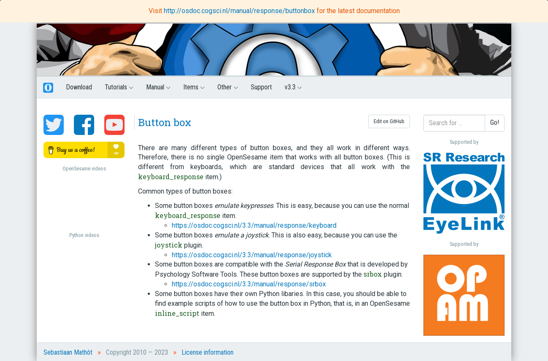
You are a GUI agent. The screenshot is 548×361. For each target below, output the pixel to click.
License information (207, 352)
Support (261, 87)
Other (227, 87)
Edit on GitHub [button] (389, 121)
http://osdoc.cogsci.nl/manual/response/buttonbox (240, 11)
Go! (494, 123)
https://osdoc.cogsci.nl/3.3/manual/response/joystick (252, 255)
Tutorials (119, 87)
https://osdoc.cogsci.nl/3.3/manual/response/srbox (249, 284)
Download (79, 87)
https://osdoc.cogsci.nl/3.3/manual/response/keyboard (254, 225)
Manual (158, 87)
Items (194, 87)
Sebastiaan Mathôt (67, 352)
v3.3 (293, 87)
